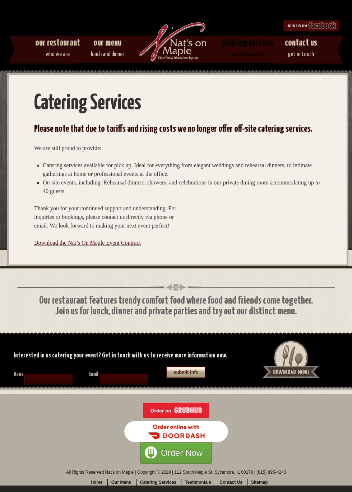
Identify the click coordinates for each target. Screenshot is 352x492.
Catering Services (247, 49)
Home (96, 482)
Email (93, 374)
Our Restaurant (57, 49)
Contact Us (301, 49)
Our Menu (107, 49)
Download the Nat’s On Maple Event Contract (87, 243)
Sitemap (259, 482)
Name (18, 374)
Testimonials (198, 482)
